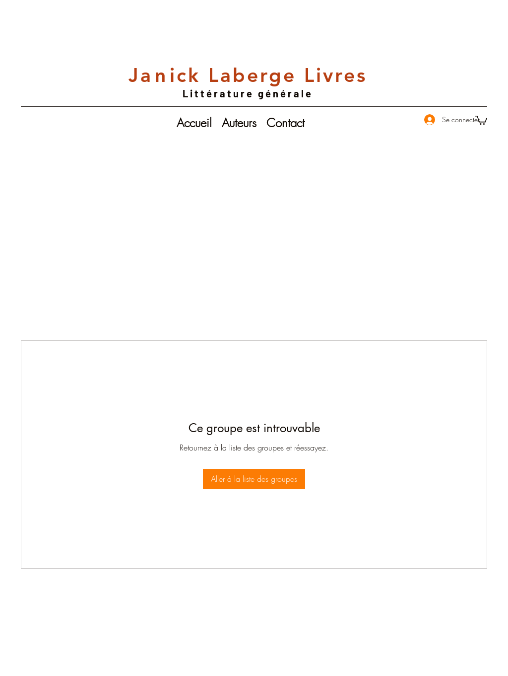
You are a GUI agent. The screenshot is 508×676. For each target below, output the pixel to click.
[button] (481, 120)
